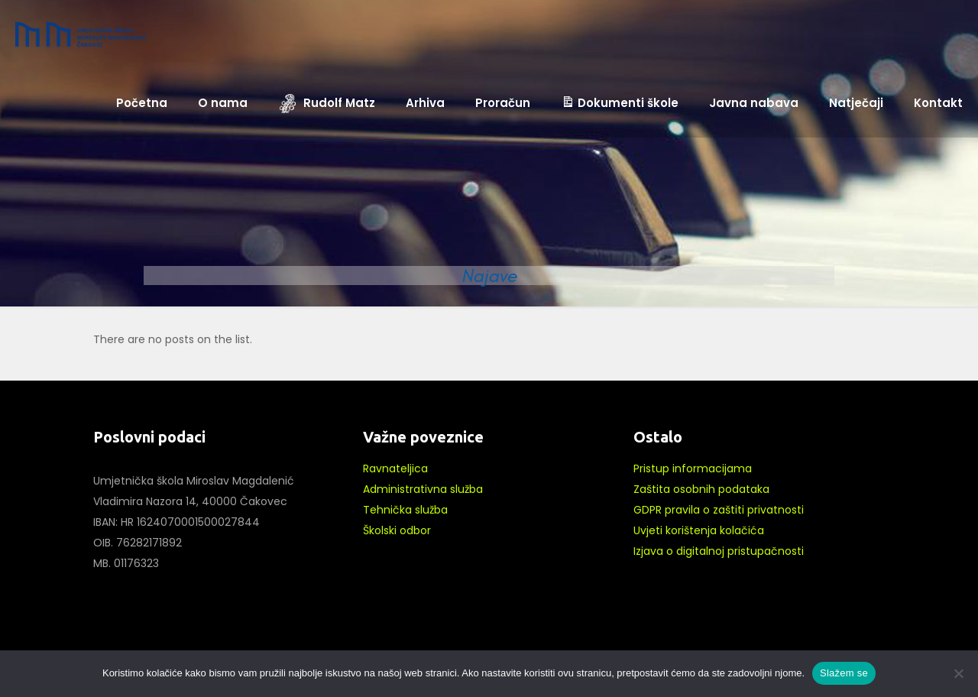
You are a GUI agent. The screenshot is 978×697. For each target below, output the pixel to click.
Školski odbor (397, 530)
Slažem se (844, 673)
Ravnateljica (395, 468)
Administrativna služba (423, 489)
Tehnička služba (405, 509)
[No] (959, 673)
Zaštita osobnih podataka (701, 489)
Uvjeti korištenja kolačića (698, 530)
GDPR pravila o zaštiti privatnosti (718, 509)
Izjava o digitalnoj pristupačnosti (718, 551)
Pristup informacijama (692, 468)
